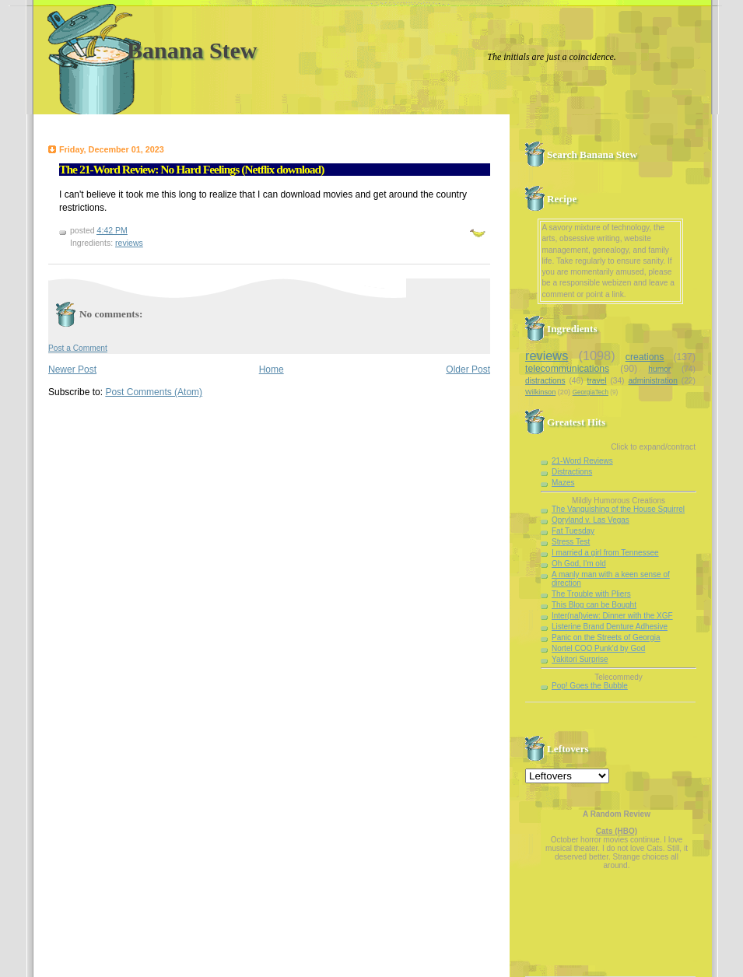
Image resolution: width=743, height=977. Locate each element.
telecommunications (567, 368)
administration (652, 380)
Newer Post (72, 369)
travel (597, 380)
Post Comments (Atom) (153, 392)
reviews (129, 242)
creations (645, 357)
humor (659, 369)
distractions (545, 380)
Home (271, 369)
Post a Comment (77, 348)
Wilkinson (540, 392)
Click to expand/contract (653, 447)
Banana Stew (192, 50)
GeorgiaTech (590, 392)
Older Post (468, 369)
